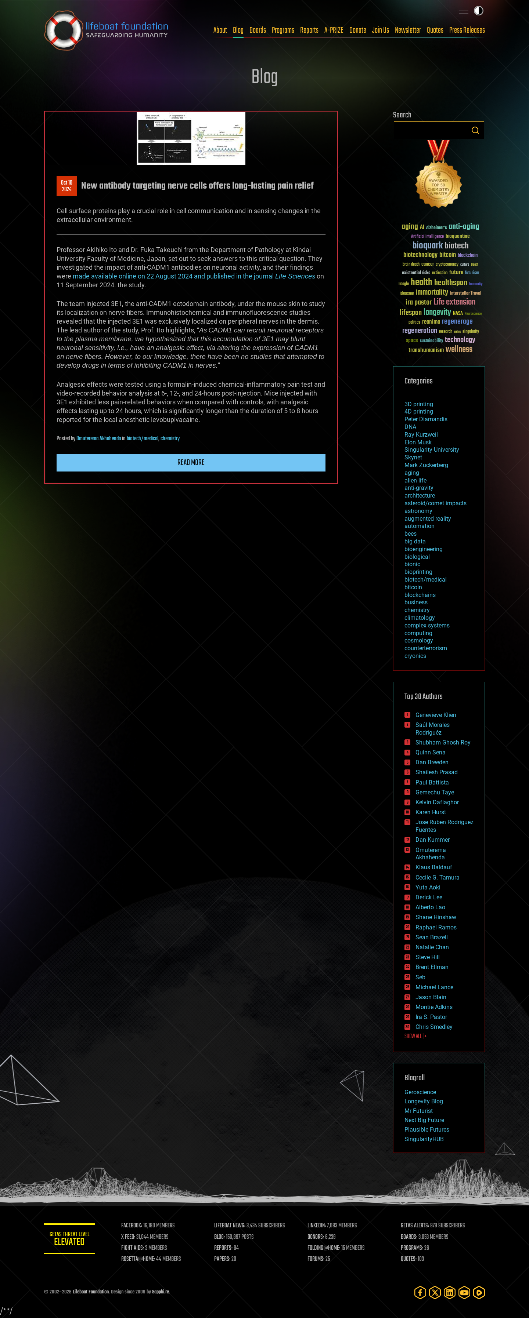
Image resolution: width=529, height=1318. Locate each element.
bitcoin (413, 587)
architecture (419, 495)
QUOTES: (409, 1259)
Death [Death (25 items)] (474, 265)
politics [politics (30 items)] (414, 322)
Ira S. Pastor (431, 1016)
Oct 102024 (66, 186)
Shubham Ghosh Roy (443, 742)
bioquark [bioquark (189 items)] (428, 246)
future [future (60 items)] (456, 272)
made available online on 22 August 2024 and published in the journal (194, 276)
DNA (410, 426)
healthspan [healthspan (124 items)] (450, 283)
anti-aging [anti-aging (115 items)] (464, 227)
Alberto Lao (430, 907)
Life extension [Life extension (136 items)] (454, 302)
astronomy (418, 510)
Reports (309, 30)
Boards (257, 30)
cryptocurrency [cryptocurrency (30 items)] (447, 264)
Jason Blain (430, 997)
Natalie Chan (432, 947)
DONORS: (316, 1237)
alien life (415, 480)
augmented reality (427, 518)
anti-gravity (418, 487)
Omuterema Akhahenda (98, 439)
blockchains (420, 594)
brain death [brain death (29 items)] (411, 264)
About (220, 30)
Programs (283, 30)
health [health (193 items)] (421, 282)
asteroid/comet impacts (435, 503)
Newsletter (408, 30)
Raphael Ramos (436, 927)
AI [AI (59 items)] (422, 227)
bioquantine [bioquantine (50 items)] (458, 236)
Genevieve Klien (435, 714)
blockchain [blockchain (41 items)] (468, 256)
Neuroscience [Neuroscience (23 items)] (473, 314)
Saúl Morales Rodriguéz (432, 728)
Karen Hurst (430, 812)
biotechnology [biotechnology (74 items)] (420, 255)
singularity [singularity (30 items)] (471, 332)
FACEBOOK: (132, 1226)
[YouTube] (464, 1292)
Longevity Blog (423, 1101)
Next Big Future (424, 1120)
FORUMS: (316, 1259)
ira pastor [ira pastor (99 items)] (419, 302)
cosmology (418, 640)
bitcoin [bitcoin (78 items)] (447, 255)
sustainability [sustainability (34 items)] (431, 341)
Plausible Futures (426, 1129)
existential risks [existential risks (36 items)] (416, 273)
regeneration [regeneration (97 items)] (419, 331)
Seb (420, 977)
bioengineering (423, 549)
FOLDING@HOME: (324, 1248)
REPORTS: (224, 1248)
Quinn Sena (430, 752)
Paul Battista (432, 782)
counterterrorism (425, 648)
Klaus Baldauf (433, 867)
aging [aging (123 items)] (410, 227)
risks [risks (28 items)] (457, 332)
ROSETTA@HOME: (139, 1259)
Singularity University (431, 449)
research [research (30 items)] (445, 332)
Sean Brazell (431, 937)
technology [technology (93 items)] (460, 340)
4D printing (418, 411)
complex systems (427, 625)
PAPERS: (223, 1259)
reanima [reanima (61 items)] (431, 321)
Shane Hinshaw (435, 917)
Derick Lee (428, 897)
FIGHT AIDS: (133, 1248)
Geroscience (420, 1092)
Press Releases (467, 30)
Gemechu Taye (434, 792)
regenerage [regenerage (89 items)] (457, 322)
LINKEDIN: (317, 1226)
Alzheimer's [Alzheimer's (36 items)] (436, 228)
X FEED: (129, 1237)
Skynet (413, 457)
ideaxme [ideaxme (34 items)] (407, 293)
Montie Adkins (434, 1007)
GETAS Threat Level (70, 1240)
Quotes (435, 30)
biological (417, 556)
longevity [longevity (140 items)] (437, 312)
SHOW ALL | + (415, 1036)
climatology (419, 617)
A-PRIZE (333, 30)
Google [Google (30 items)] (404, 284)
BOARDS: (409, 1237)
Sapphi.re (160, 1292)
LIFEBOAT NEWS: (230, 1226)
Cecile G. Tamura (437, 877)
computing (418, 633)
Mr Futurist (418, 1110)
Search (475, 130)
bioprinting (418, 571)
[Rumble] (479, 1292)
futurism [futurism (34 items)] (472, 273)
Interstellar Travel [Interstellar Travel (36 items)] (465, 293)
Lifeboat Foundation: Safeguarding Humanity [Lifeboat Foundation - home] (106, 30)
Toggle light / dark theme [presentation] (478, 10)
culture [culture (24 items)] (464, 265)
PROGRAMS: (412, 1248)
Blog (238, 30)
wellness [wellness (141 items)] (459, 349)
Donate (357, 30)
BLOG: (220, 1237)
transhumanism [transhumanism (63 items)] (426, 350)
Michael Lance (434, 987)
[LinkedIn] (450, 1292)
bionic (412, 564)
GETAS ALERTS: (415, 1226)
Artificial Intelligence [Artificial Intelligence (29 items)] (427, 236)
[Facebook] (420, 1292)
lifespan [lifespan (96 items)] (411, 313)
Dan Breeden (432, 762)
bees (410, 533)
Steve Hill (427, 957)
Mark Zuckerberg (426, 465)
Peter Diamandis (425, 419)
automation (419, 526)
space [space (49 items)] (412, 340)
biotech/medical (142, 439)
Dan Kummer (432, 839)
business (416, 602)
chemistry (170, 439)
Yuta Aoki (427, 887)
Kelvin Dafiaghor (437, 802)
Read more (191, 462)
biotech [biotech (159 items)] (457, 246)
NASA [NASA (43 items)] (458, 314)
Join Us (380, 30)
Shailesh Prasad (436, 772)
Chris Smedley (434, 1026)
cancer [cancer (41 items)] (427, 264)
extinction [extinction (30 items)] (439, 273)
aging (411, 472)
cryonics (415, 655)
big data (415, 541)
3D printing (418, 404)
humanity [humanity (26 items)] (476, 284)
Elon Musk (418, 442)
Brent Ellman (432, 967)
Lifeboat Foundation (91, 1292)
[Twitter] (435, 1292)
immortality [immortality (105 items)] (431, 292)
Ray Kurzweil (421, 434)
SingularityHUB (424, 1139)
